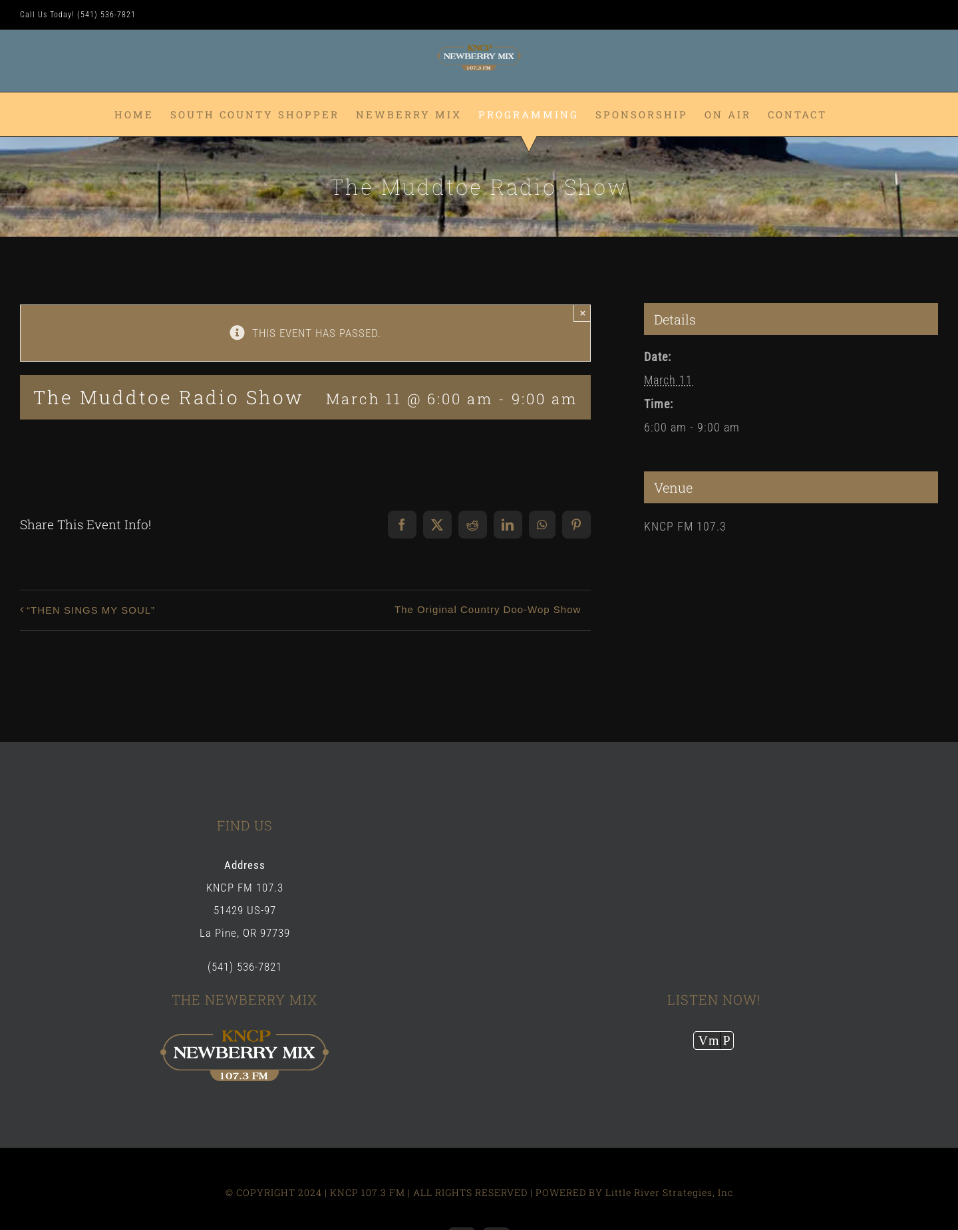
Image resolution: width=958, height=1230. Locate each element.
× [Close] (583, 312)
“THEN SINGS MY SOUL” (91, 610)
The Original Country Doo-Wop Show (488, 609)
